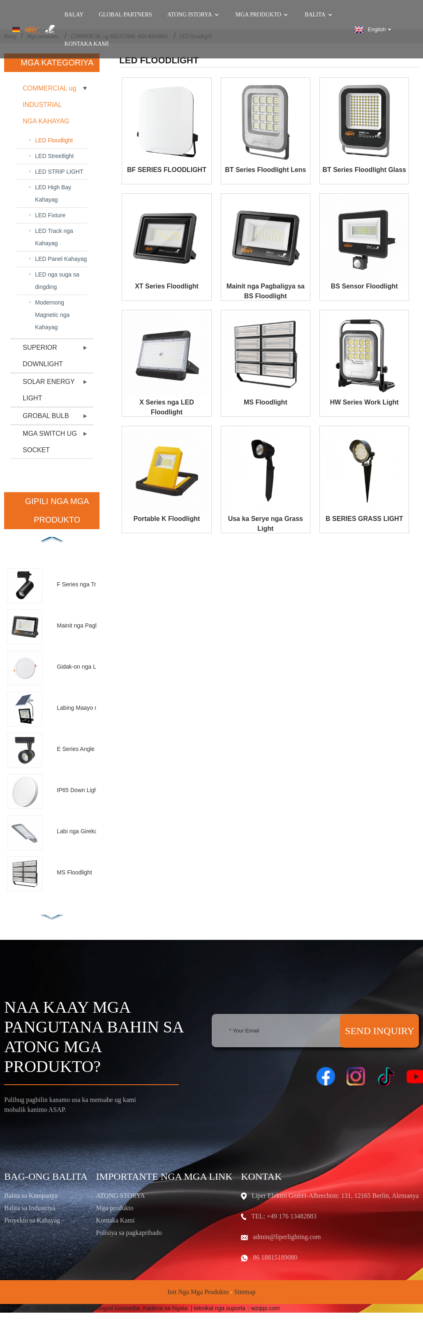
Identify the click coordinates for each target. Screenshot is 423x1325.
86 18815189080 (275, 1257)
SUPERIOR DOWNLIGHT (43, 355)
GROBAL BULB (46, 415)
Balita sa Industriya (29, 1207)
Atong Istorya (193, 15)
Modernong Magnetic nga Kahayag (52, 314)
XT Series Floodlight (167, 286)
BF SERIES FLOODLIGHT (166, 169)
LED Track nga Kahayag (54, 237)
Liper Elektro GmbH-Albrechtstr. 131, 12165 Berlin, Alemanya (335, 1195)
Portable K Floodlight (167, 518)
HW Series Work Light (364, 402)
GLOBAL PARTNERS (125, 15)
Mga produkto (262, 15)
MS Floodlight (265, 402)
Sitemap (244, 1291)
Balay (74, 15)
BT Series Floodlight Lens (265, 169)
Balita (319, 15)
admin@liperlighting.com (287, 1236)
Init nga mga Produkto (198, 1291)
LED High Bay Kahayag (53, 193)
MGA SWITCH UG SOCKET (50, 441)
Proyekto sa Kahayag (32, 1220)
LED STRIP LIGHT (59, 171)
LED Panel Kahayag (61, 259)
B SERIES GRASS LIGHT (364, 518)
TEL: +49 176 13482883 (284, 1216)
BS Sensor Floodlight (364, 286)
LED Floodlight (54, 140)
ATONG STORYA (120, 1195)
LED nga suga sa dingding (57, 280)
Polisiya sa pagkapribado (129, 1232)
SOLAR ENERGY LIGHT (48, 390)
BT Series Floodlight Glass (364, 169)
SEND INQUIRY (379, 1030)
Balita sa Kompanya (31, 1195)
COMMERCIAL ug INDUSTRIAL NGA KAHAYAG (49, 105)
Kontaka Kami (87, 44)
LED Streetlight (54, 156)
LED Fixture (50, 215)
